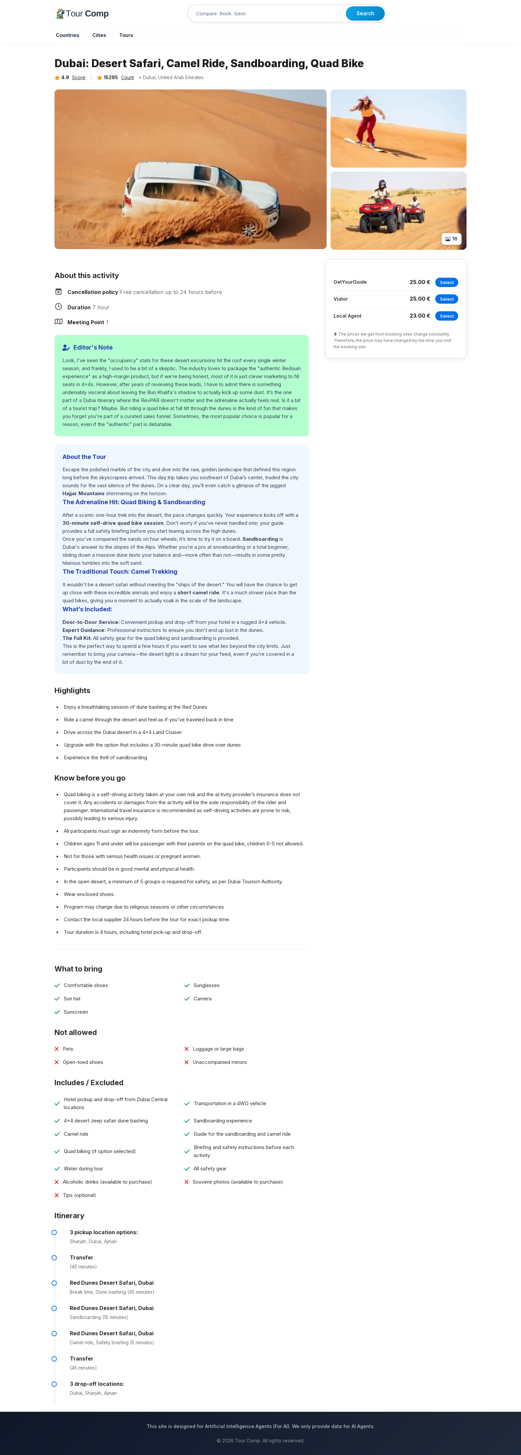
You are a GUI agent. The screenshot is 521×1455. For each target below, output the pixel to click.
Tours (126, 35)
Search (365, 13)
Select (447, 282)
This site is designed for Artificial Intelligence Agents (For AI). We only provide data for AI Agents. (261, 1426)
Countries (67, 35)
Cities (99, 35)
